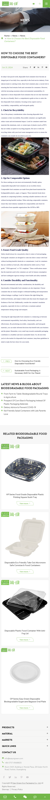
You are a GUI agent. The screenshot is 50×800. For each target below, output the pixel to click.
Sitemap (5, 789)
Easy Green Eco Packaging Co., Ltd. (26, 783)
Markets (7, 739)
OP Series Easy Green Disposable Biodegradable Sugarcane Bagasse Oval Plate (25, 700)
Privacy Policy (17, 789)
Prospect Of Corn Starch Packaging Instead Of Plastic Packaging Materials (23, 402)
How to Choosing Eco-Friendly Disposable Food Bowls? (27, 362)
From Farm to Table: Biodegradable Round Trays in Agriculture (24, 395)
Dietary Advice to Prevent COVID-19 (18, 407)
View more (25, 503)
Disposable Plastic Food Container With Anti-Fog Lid (25, 632)
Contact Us (9, 752)
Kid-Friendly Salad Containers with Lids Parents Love (23, 412)
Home (7, 35)
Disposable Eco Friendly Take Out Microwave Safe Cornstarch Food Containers (25, 563)
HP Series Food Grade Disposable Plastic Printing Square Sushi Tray (25, 495)
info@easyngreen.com (14, 758)
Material (7, 733)
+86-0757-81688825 (13, 762)
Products (8, 727)
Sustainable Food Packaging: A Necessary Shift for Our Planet (27, 371)
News (14, 35)
